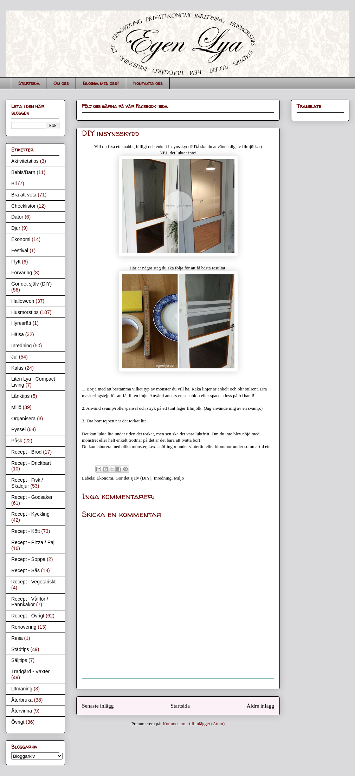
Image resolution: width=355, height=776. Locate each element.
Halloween (22, 301)
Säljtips (19, 660)
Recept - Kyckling (30, 514)
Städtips (20, 649)
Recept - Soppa (28, 559)
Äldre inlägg (260, 706)
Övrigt (17, 722)
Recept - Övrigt (27, 615)
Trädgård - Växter (30, 671)
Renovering (24, 627)
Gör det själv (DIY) (133, 478)
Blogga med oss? (101, 83)
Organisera (23, 418)
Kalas (17, 368)
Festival (19, 250)
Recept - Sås (25, 570)
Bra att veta (24, 195)
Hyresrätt (21, 323)
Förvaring (21, 272)
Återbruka (22, 700)
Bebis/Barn (23, 172)
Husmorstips (25, 312)
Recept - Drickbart (31, 463)
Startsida (28, 83)
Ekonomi (105, 478)
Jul (14, 357)
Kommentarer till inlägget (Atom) (194, 723)
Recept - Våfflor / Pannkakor (29, 602)
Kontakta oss (148, 83)
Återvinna (21, 711)
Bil (14, 183)
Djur (15, 228)
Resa (17, 638)
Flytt (15, 262)
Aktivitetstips (25, 161)
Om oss (61, 83)
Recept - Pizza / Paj (32, 542)
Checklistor (23, 206)
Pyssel (18, 429)
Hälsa (17, 334)
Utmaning (21, 688)
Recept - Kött (25, 531)
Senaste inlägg (98, 706)
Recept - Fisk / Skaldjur (27, 483)
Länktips (20, 396)
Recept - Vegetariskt (33, 581)
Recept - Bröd (26, 452)
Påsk (16, 440)
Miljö (179, 478)
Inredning (163, 478)
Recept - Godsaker (32, 497)
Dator (17, 217)
